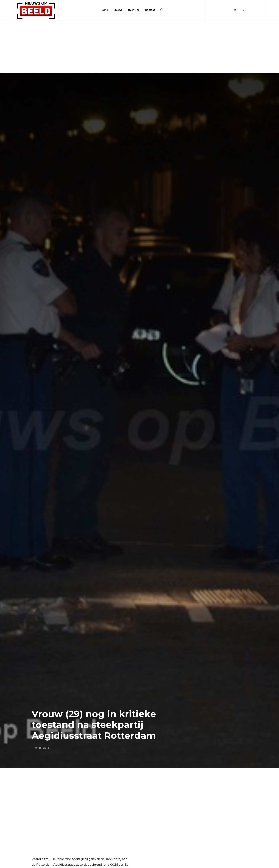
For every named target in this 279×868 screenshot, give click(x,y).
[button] (161, 10)
